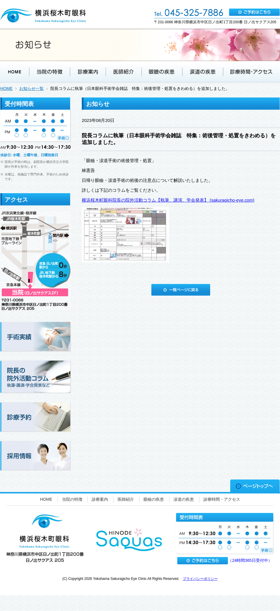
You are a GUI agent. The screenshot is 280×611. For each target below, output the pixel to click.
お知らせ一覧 (31, 88)
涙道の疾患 (183, 499)
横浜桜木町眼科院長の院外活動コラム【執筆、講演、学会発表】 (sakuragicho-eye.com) (168, 200)
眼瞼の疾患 (153, 499)
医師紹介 (126, 499)
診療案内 (100, 499)
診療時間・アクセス (221, 499)
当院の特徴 (72, 499)
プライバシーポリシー (200, 579)
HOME (6, 88)
